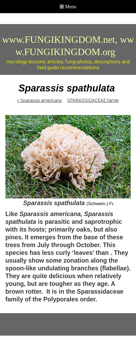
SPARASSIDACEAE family (93, 100)
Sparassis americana (39, 100)
